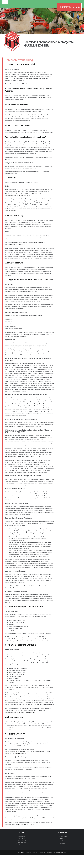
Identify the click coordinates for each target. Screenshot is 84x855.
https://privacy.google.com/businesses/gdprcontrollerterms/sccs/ (25, 819)
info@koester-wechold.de (23, 844)
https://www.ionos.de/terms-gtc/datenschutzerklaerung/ (20, 712)
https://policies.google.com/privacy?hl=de (16, 753)
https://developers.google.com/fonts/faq (16, 751)
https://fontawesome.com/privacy (23, 769)
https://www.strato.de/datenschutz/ (15, 244)
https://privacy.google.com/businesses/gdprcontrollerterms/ (38, 817)
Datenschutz (28, 852)
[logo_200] (12, 30)
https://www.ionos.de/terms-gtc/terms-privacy (17, 195)
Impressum (21, 852)
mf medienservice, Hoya (60, 852)
